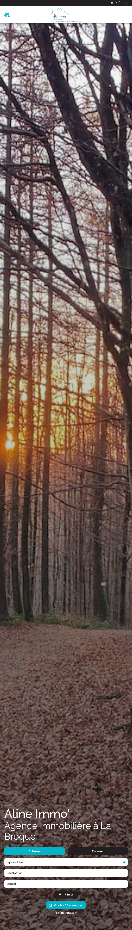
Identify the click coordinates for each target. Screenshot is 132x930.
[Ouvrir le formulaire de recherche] (66, 895)
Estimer (97, 851)
